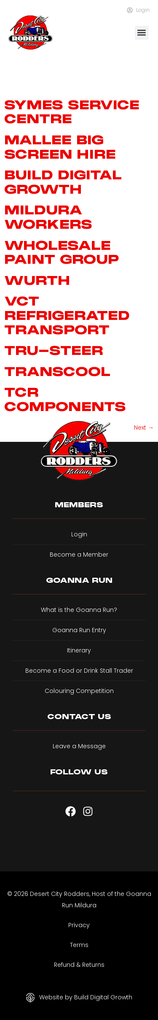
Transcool (57, 371)
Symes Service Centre (71, 112)
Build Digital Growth (63, 182)
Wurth (37, 280)
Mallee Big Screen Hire (60, 147)
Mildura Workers (48, 217)
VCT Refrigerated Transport (67, 315)
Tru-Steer (53, 350)
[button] (142, 33)
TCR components (65, 399)
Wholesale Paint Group (61, 253)
